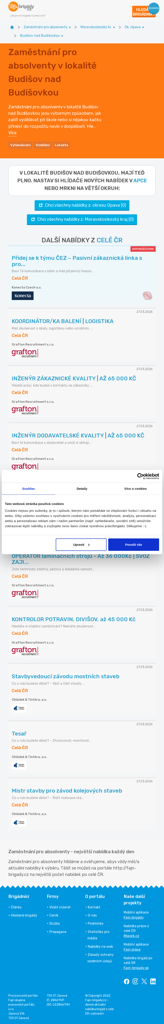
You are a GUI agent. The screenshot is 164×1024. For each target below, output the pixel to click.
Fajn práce (132, 949)
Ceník (53, 915)
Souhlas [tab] (28, 488)
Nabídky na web (100, 946)
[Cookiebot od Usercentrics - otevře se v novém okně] (140, 476)
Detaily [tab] (82, 488)
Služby (54, 923)
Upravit (81, 544)
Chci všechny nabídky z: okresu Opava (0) (82, 204)
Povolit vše (133, 544)
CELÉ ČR (110, 239)
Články (16, 907)
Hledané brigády (24, 915)
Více (12, 132)
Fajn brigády (134, 917)
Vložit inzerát (60, 907)
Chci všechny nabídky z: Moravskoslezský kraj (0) (82, 218)
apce (140, 180)
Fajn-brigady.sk (136, 967)
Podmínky (96, 923)
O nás (92, 915)
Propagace (57, 931)
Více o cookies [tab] (135, 488)
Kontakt (94, 907)
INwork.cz (131, 935)
